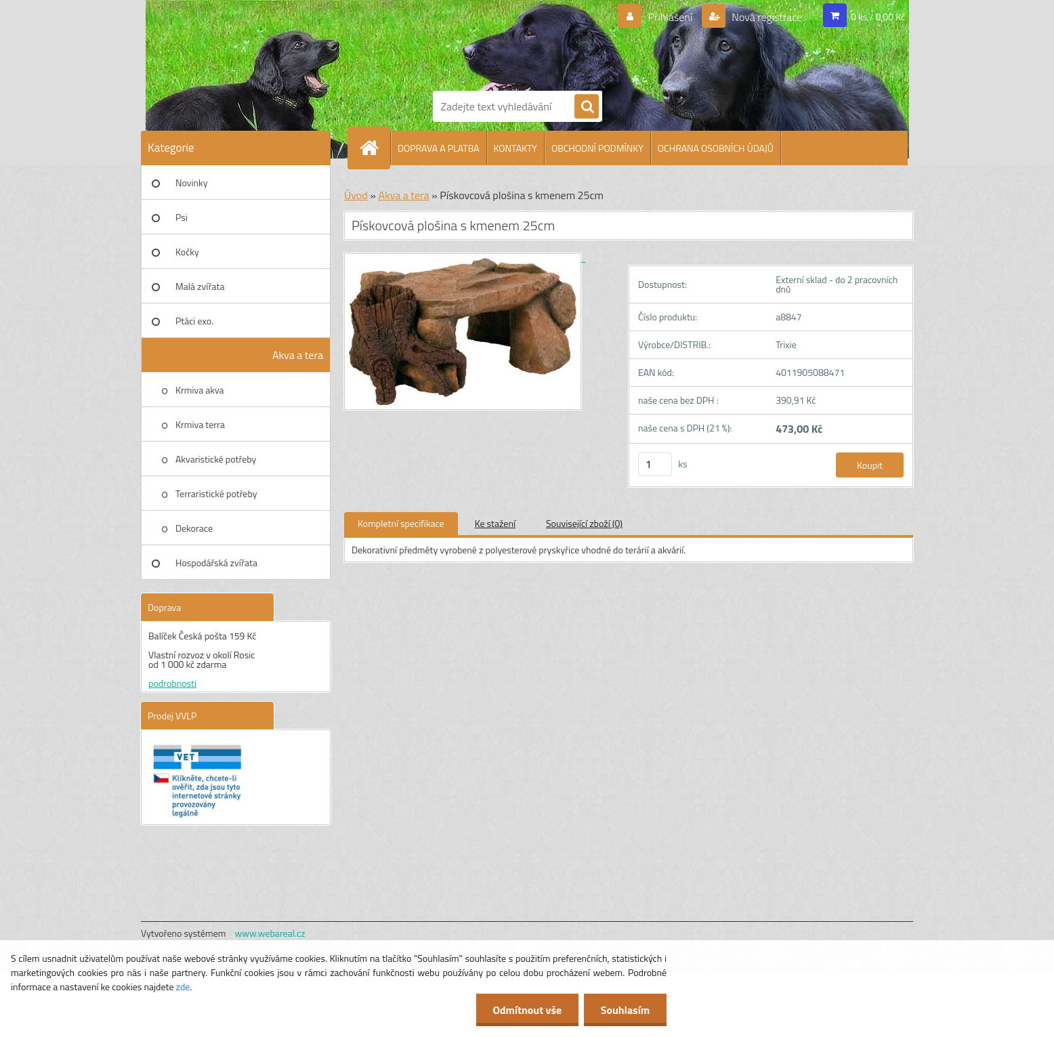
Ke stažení (495, 523)
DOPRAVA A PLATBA (439, 148)
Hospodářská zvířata (216, 562)
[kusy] (655, 464)
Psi (181, 217)
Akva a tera (297, 355)
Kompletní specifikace (401, 523)
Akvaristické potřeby (215, 459)
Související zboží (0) (584, 523)
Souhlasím (625, 1010)
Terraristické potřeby (216, 493)
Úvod (356, 195)
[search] (586, 107)
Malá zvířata (200, 286)
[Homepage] (374, 148)
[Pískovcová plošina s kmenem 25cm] (464, 258)
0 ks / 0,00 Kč (878, 16)
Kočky (187, 252)
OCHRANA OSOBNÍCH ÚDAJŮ (716, 148)
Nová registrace (766, 17)
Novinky (191, 182)
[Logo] (479, 43)
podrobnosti (172, 683)
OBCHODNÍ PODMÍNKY (597, 148)
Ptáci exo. (194, 321)
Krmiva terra (200, 424)
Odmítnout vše (527, 1010)
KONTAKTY (515, 148)
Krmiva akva (199, 390)
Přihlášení (670, 17)
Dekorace (194, 528)
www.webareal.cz (270, 933)
